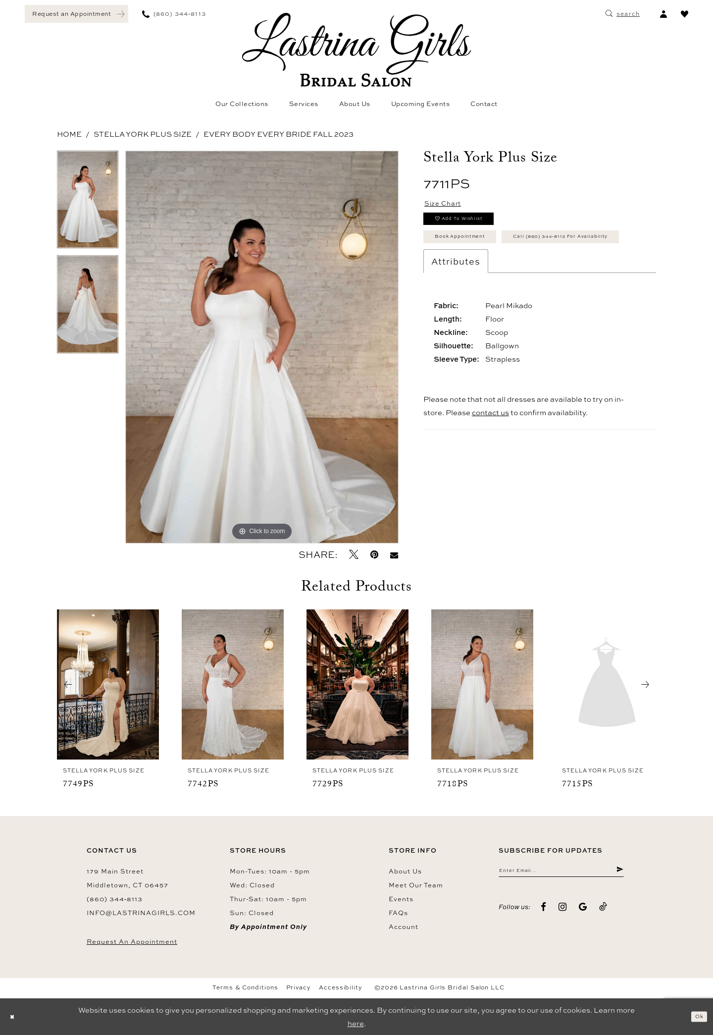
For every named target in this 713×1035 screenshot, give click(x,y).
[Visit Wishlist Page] (684, 14)
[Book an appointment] (76, 14)
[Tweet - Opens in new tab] (354, 554)
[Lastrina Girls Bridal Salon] (356, 50)
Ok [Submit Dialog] (696, 1016)
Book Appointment (474, 251)
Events (401, 898)
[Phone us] (174, 14)
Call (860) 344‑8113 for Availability (505, 276)
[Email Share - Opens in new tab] (394, 554)
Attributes (455, 303)
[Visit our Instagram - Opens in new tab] (562, 911)
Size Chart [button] (449, 206)
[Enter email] (561, 873)
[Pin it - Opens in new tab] (374, 554)
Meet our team (416, 884)
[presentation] (108, 684)
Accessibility (340, 987)
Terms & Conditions (245, 987)
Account (403, 926)
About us (405, 871)
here (356, 1023)
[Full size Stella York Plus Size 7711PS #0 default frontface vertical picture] (262, 347)
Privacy (298, 987)
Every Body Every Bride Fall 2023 (279, 134)
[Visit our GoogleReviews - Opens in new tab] (583, 911)
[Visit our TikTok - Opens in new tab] (603, 911)
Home (69, 134)
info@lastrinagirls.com (141, 912)
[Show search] (623, 14)
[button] (663, 14)
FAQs (398, 912)
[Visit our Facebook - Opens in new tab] (543, 911)
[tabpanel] (87, 203)
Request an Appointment (132, 941)
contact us (490, 454)
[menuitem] (76, 14)
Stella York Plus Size (143, 134)
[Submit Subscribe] (618, 873)
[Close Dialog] (15, 1017)
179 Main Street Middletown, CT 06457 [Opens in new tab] (127, 878)
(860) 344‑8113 (115, 898)
